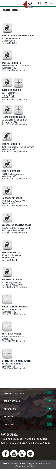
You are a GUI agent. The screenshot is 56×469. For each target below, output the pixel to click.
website (23, 69)
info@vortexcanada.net (13, 445)
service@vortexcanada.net (40, 445)
